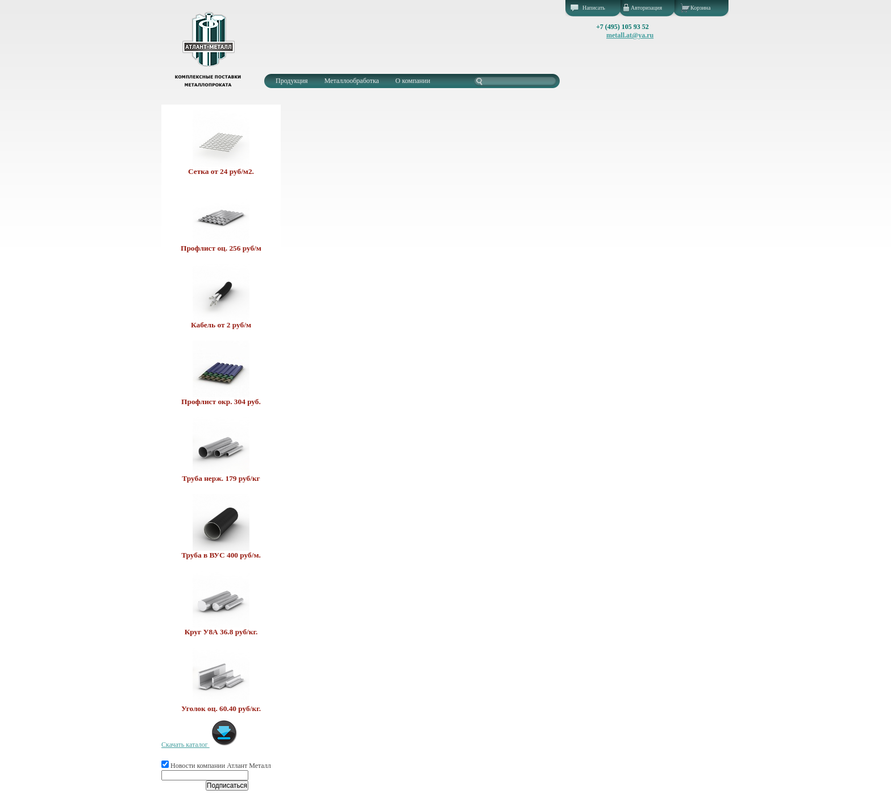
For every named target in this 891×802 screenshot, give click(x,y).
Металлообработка (351, 81)
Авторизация (646, 8)
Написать (593, 8)
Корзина (700, 8)
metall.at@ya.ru (629, 35)
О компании (412, 81)
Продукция (292, 81)
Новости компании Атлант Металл (216, 766)
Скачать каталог (199, 745)
